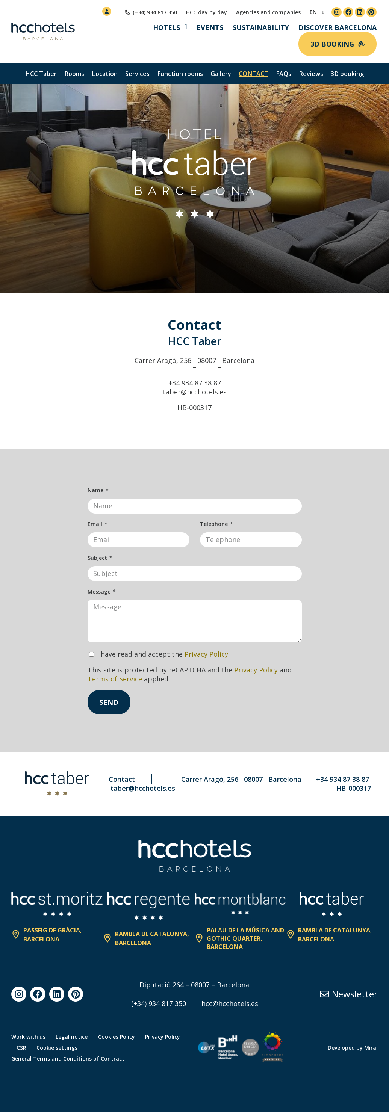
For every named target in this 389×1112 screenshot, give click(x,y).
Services (137, 74)
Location (105, 74)
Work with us (28, 1036)
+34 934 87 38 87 (194, 382)
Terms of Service (115, 678)
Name (96, 490)
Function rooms (180, 74)
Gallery (220, 74)
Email (96, 523)
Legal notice (73, 1036)
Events (210, 27)
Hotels (166, 27)
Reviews (311, 74)
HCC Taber (41, 74)
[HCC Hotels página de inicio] (43, 32)
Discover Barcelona (337, 27)
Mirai (371, 1047)
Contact (253, 74)
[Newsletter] (324, 994)
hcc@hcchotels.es (229, 1003)
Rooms (74, 74)
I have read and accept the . (163, 654)
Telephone (214, 523)
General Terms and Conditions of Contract (67, 1058)
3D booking (347, 74)
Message (100, 591)
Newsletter (355, 994)
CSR (22, 1047)
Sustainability (261, 27)
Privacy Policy (206, 654)
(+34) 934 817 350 (158, 1003)
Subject (98, 557)
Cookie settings (58, 1047)
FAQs (283, 74)
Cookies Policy (118, 1036)
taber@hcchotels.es (195, 391)
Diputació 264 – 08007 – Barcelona (194, 984)
